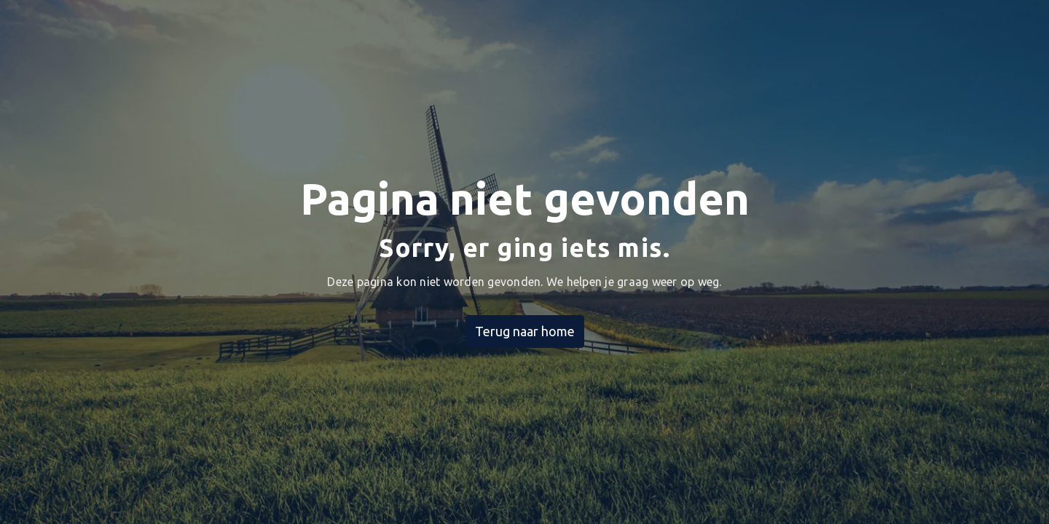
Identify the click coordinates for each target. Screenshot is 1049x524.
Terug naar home (525, 331)
